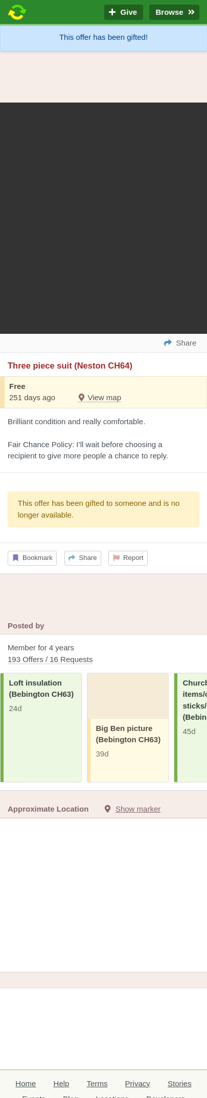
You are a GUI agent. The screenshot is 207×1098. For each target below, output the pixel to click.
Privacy (137, 1083)
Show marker (138, 808)
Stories (180, 1083)
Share (82, 558)
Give (123, 12)
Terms (97, 1083)
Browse (174, 12)
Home (25, 1083)
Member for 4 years (103, 654)
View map (99, 397)
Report (128, 558)
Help (62, 1083)
